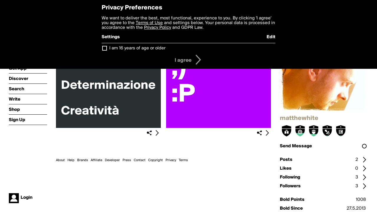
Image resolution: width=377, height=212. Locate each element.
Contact (139, 160)
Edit (271, 37)
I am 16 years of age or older (137, 48)
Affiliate (96, 160)
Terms (183, 160)
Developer (112, 160)
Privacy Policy (157, 27)
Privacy (171, 160)
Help (71, 160)
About (60, 160)
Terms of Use (149, 23)
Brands (82, 160)
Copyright (155, 160)
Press (127, 160)
